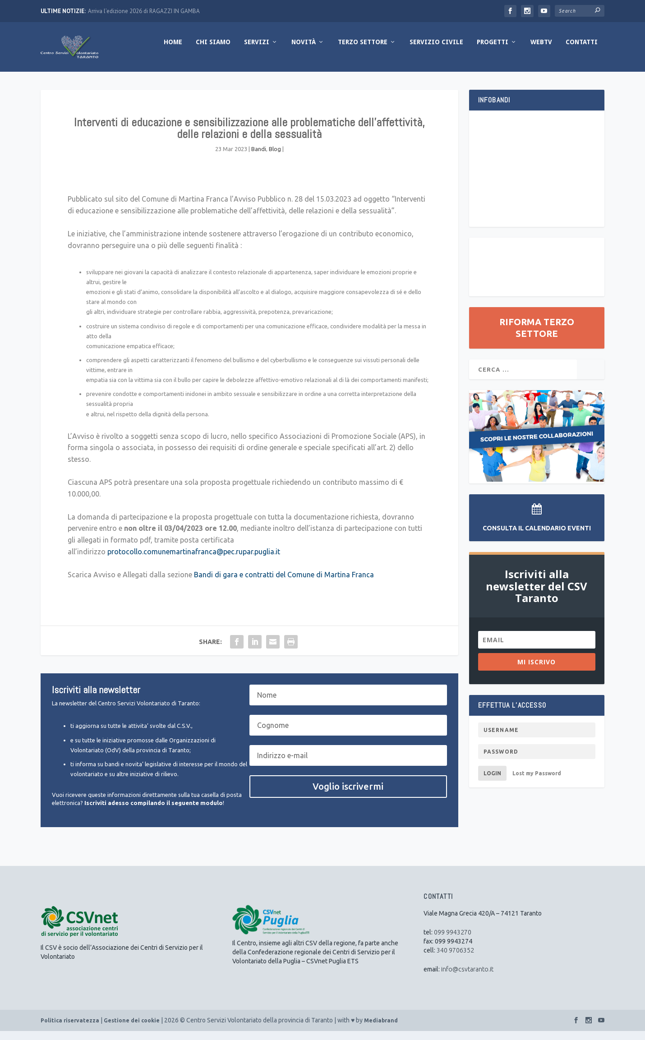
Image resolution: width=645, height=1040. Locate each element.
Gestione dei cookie (132, 1029)
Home (173, 51)
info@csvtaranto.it (467, 978)
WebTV (541, 51)
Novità (303, 51)
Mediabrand (381, 1029)
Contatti (582, 51)
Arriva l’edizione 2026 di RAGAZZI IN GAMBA (144, 11)
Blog (275, 158)
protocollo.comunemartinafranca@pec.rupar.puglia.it (193, 561)
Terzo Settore (362, 51)
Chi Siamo (213, 51)
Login (492, 782)
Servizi (256, 51)
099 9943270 (452, 941)
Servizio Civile (436, 51)
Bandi (258, 158)
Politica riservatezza (70, 1029)
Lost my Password (536, 782)
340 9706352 (455, 959)
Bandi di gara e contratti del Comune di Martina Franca (284, 584)
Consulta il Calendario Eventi (537, 537)
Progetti (492, 51)
